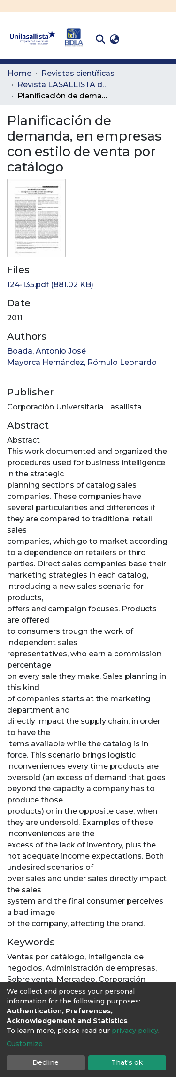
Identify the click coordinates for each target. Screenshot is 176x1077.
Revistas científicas (78, 73)
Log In (136, 39)
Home (19, 73)
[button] (114, 39)
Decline (45, 1062)
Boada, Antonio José (46, 351)
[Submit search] (100, 39)
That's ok (127, 1062)
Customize (25, 1044)
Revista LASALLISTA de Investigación (64, 84)
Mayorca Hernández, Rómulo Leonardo (82, 362)
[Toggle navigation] (162, 39)
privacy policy (135, 1030)
